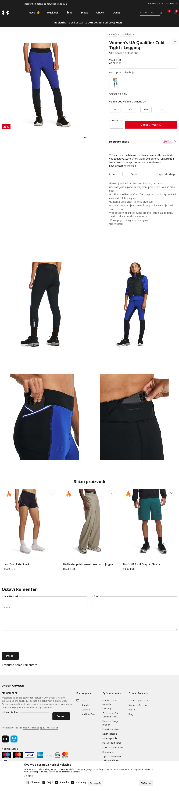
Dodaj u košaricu (151, 124)
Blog (130, 714)
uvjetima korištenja (31, 728)
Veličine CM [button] (140, 101)
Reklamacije (108, 752)
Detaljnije (28, 776)
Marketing (81, 782)
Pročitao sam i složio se (30, 728)
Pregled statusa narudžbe (110, 702)
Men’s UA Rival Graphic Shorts (141, 564)
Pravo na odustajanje (113, 747)
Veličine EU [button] (115, 101)
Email (96, 596)
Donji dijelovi (127, 34)
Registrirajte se (155, 3)
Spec (134, 174)
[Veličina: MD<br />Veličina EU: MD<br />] (146, 109)
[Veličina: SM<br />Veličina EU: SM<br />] (130, 109)
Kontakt (85, 705)
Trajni (50, 782)
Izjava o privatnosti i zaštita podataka (112, 758)
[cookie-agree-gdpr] (146, 783)
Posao (131, 709)
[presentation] (28, 642)
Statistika (64, 782)
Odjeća (113, 34)
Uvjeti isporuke (109, 738)
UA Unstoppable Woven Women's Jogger (88, 564)
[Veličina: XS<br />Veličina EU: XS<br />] (114, 109)
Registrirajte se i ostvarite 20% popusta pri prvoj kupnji (88, 22)
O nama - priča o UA (138, 700)
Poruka (8, 607)
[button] (175, 48)
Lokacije (86, 709)
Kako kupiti (107, 708)
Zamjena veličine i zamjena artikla (111, 715)
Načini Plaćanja (109, 733)
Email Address (12, 712)
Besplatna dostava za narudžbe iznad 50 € (45, 3)
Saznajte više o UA (137, 705)
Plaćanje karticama (111, 742)
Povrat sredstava (111, 729)
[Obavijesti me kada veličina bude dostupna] (161, 109)
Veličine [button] (127, 101)
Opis (112, 174)
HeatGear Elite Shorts (16, 564)
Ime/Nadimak (11, 596)
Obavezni (35, 782)
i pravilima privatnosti (49, 728)
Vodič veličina (88, 714)
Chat (84, 700)
